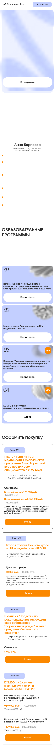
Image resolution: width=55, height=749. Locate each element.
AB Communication (13, 4)
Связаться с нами (42, 4)
